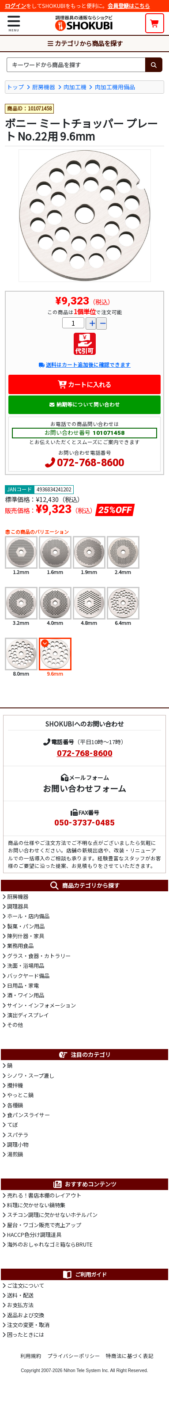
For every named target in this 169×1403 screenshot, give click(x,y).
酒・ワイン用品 (25, 995)
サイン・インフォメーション (41, 1005)
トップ (15, 87)
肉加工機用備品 (115, 87)
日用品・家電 (23, 985)
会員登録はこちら (129, 6)
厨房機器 (43, 87)
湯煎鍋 (15, 1154)
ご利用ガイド (84, 1274)
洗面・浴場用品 (25, 966)
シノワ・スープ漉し (30, 1076)
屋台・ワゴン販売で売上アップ (44, 1225)
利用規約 (30, 1355)
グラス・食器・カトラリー (39, 956)
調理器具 (17, 906)
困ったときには (25, 1334)
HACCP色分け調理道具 (34, 1235)
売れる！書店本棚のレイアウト (44, 1195)
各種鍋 (15, 1105)
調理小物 (17, 1144)
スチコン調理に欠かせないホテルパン (52, 1215)
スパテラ (17, 1135)
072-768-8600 (90, 463)
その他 (15, 1025)
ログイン (15, 6)
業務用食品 (20, 946)
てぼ (12, 1125)
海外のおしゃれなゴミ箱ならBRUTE (50, 1244)
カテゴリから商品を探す (85, 43)
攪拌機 (15, 1085)
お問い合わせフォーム (84, 788)
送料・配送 (20, 1295)
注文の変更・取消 (28, 1325)
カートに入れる (84, 384)
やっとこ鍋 (20, 1095)
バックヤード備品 (28, 976)
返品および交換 (25, 1315)
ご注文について (25, 1285)
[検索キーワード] (76, 64)
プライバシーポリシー (73, 1355)
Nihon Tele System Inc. (86, 1370)
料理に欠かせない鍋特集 (36, 1205)
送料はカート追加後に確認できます (84, 364)
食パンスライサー (28, 1115)
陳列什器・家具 (25, 936)
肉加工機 (75, 87)
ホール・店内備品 (28, 916)
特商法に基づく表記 (130, 1355)
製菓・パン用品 (26, 926)
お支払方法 (20, 1305)
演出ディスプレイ (28, 1015)
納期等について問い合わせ (84, 404)
